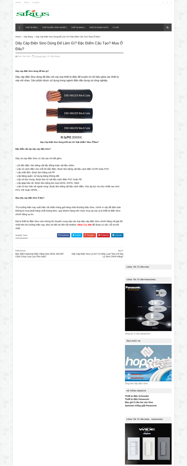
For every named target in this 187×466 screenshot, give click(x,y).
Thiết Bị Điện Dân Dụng (81, 437)
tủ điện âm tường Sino (82, 448)
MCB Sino (104, 372)
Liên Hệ (97, 367)
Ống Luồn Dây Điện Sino (98, 399)
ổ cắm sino (76, 399)
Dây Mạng (28, 37)
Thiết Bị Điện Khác (105, 437)
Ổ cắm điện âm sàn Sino (82, 383)
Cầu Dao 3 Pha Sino (104, 313)
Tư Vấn (96, 453)
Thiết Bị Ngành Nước (80, 442)
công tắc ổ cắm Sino (104, 334)
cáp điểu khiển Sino (92, 308)
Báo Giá (74, 308)
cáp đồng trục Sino (80, 313)
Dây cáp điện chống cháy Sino (85, 340)
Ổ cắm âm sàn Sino (80, 378)
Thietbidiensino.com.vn (34, 462)
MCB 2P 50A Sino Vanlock (83, 372)
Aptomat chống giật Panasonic (141, 176)
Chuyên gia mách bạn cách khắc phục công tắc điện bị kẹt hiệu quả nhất (46, 310)
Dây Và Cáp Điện (79, 345)
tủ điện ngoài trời (79, 453)
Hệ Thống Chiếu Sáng (81, 356)
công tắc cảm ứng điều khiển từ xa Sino (90, 329)
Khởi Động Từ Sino (79, 367)
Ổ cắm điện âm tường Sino (84, 388)
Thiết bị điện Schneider (137, 167)
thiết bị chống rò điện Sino (84, 431)
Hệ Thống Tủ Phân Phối (82, 361)
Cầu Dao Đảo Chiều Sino (82, 318)
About (27, 2)
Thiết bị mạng (78, 27)
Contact (36, 2)
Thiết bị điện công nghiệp (54, 27)
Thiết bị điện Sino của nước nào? (46, 344)
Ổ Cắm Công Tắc (102, 378)
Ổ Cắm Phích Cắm (98, 394)
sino (92, 426)
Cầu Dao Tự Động (79, 324)
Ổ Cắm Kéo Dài (78, 394)
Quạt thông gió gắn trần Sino (85, 410)
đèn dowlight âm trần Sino (83, 351)
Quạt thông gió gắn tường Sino (86, 415)
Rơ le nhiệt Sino (103, 421)
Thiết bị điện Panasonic (137, 170)
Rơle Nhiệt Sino (78, 426)
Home (18, 2)
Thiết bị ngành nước (99, 27)
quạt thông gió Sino (80, 421)
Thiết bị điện (31, 27)
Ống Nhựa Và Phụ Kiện (81, 405)
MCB (108, 367)
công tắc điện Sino (80, 334)
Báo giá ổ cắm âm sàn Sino (139, 173)
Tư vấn (116, 27)
